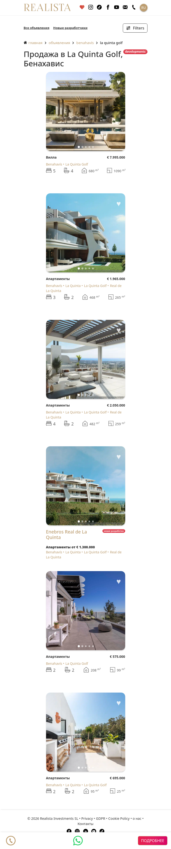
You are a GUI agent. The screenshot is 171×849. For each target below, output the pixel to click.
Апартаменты (58, 278)
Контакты (85, 823)
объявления (59, 42)
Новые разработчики (70, 28)
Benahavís (85, 42)
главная (33, 42)
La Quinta (73, 285)
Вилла (51, 157)
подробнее (152, 840)
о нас (137, 818)
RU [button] (143, 7)
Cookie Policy (119, 818)
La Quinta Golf (111, 42)
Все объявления (36, 28)
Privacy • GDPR (93, 818)
